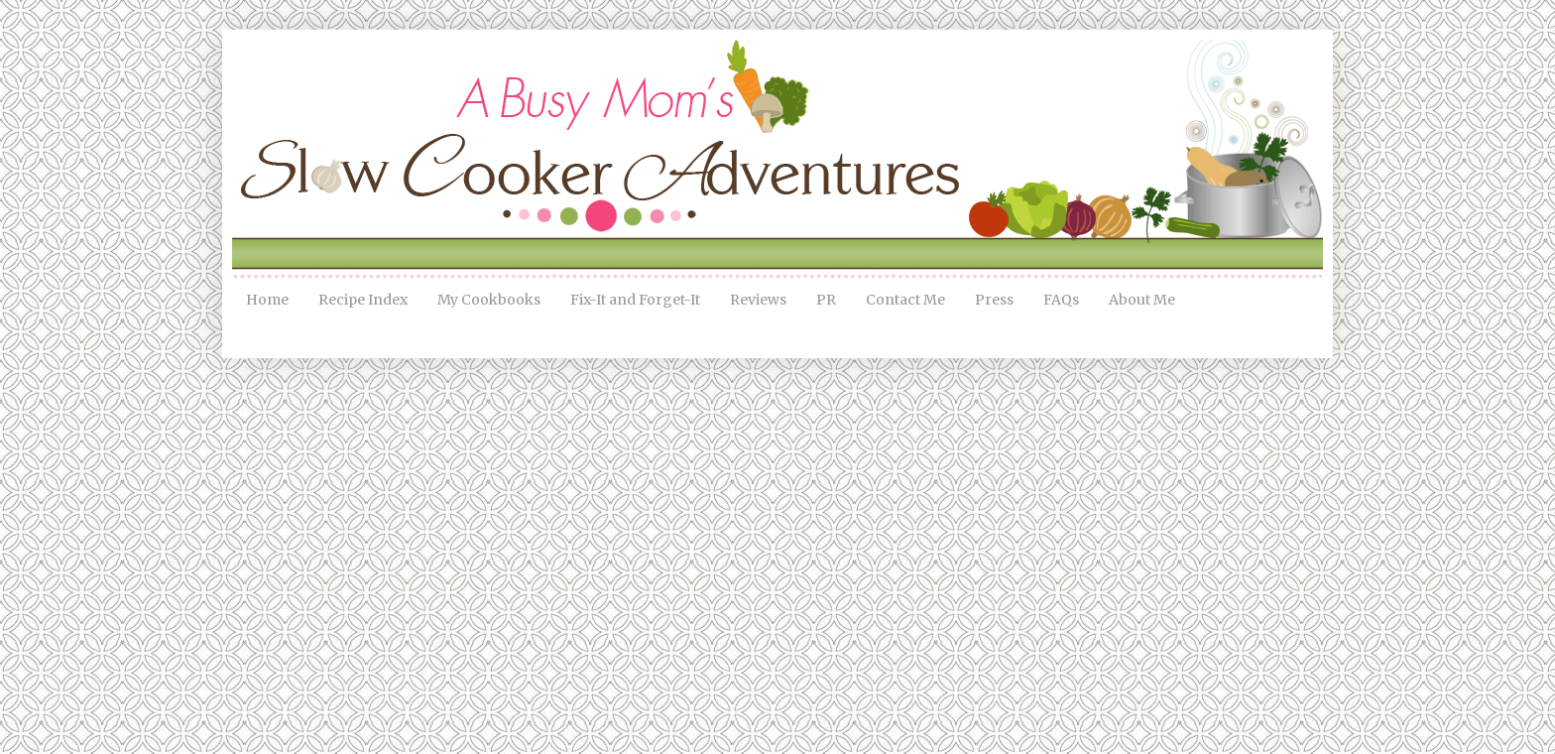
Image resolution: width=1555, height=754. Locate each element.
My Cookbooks (488, 300)
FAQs (1061, 300)
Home (267, 300)
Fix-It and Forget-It (635, 300)
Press (994, 300)
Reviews (758, 300)
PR (826, 300)
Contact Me (905, 300)
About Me (1142, 300)
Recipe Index (363, 300)
